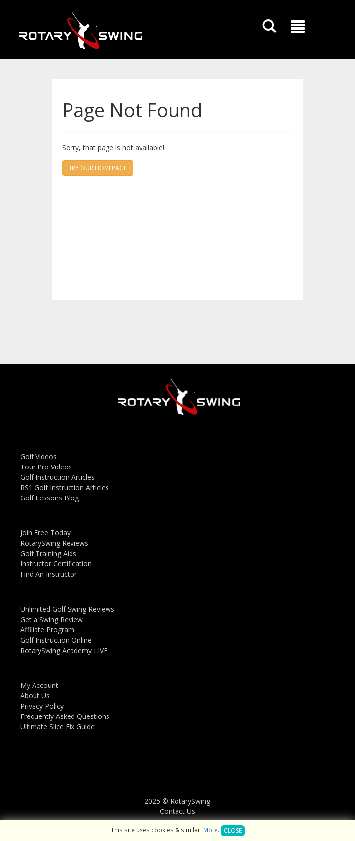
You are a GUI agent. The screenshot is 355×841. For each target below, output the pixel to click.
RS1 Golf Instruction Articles (64, 487)
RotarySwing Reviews (54, 543)
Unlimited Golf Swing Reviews (67, 609)
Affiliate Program (47, 629)
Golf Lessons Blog (49, 497)
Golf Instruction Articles (57, 477)
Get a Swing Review (51, 619)
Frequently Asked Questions (64, 716)
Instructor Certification (56, 563)
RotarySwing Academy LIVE (63, 650)
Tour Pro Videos (46, 466)
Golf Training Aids (48, 553)
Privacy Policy (42, 706)
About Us (35, 695)
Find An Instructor (48, 574)
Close (233, 830)
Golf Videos (38, 456)
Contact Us (177, 811)
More (210, 830)
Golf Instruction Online (56, 640)
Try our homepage (98, 168)
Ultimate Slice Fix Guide (57, 726)
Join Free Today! (46, 532)
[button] (298, 26)
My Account (39, 685)
